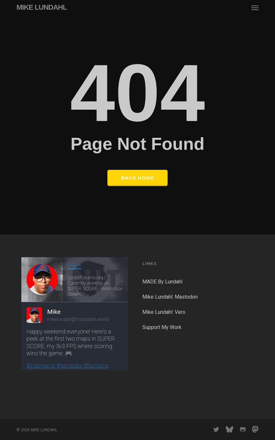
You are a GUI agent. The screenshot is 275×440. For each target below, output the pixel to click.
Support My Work (162, 327)
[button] (254, 7)
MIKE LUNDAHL (41, 7)
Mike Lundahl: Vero (163, 312)
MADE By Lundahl (162, 282)
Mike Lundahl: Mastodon (170, 297)
